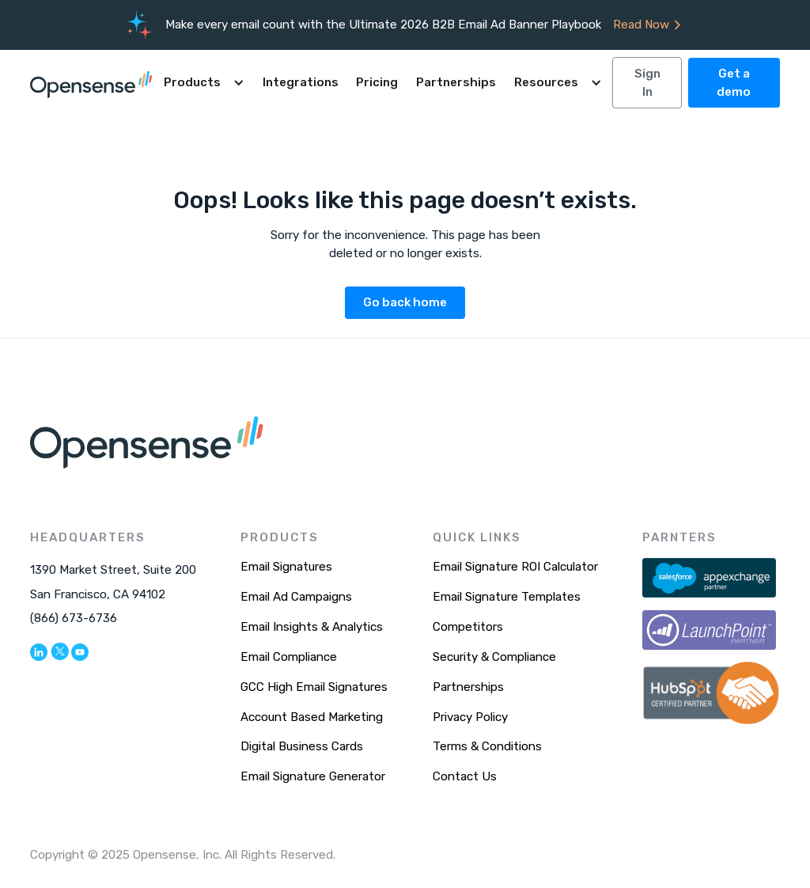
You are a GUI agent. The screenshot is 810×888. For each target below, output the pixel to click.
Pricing (377, 82)
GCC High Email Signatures (314, 687)
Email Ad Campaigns (296, 597)
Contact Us (465, 776)
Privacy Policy (470, 717)
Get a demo (734, 82)
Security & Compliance (494, 657)
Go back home (405, 302)
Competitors (468, 627)
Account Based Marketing (311, 717)
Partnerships (456, 82)
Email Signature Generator (312, 776)
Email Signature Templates (507, 597)
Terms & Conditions (487, 746)
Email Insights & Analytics (311, 627)
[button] (204, 83)
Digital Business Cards (301, 746)
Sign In (647, 82)
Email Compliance (288, 657)
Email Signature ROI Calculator (515, 567)
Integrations (301, 82)
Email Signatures (286, 567)
